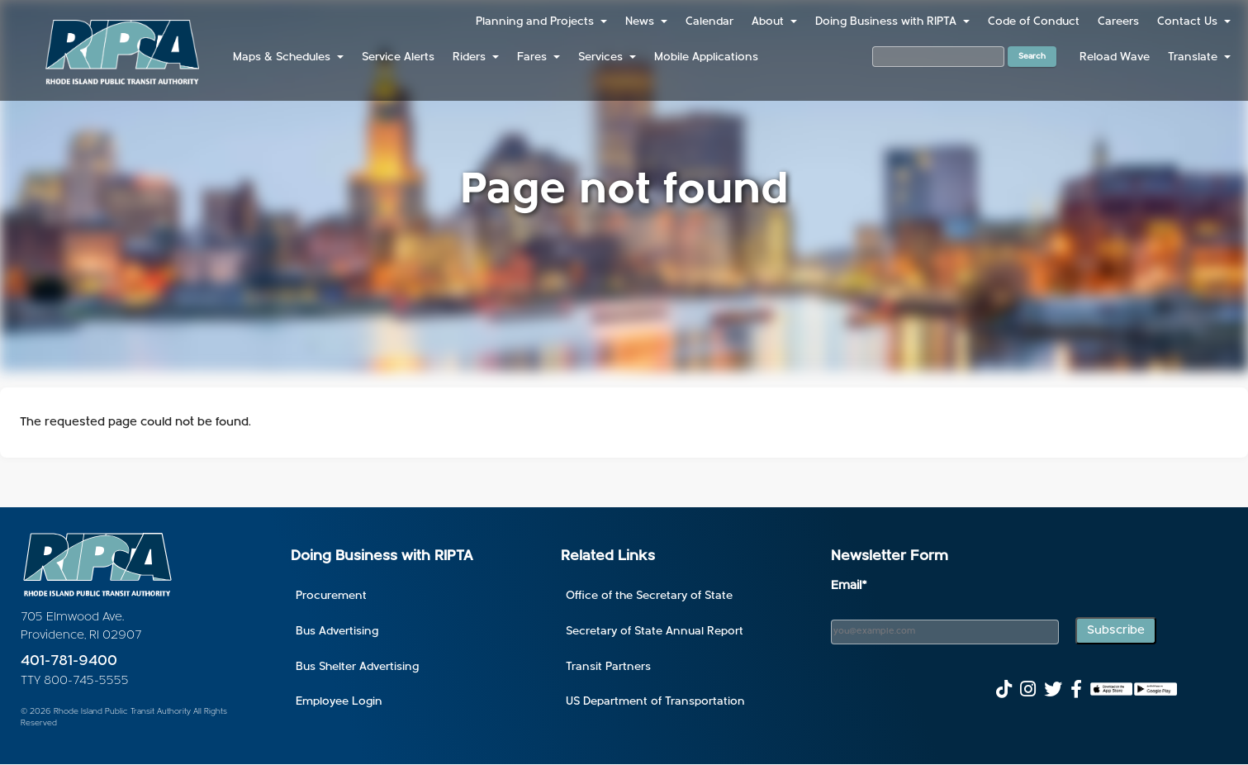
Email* (849, 586)
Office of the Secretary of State (649, 596)
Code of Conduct (1034, 22)
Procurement (331, 596)
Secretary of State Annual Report (654, 631)
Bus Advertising (337, 631)
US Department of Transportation (655, 702)
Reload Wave (1115, 57)
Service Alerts (398, 57)
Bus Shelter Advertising (357, 667)
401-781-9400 (69, 661)
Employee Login (339, 702)
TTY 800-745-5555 (75, 681)
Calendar (709, 22)
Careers (1118, 22)
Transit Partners (608, 667)
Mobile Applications (706, 57)
